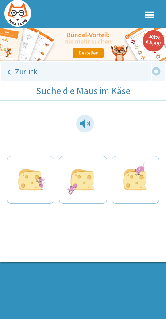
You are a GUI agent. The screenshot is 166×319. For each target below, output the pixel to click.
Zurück (26, 71)
